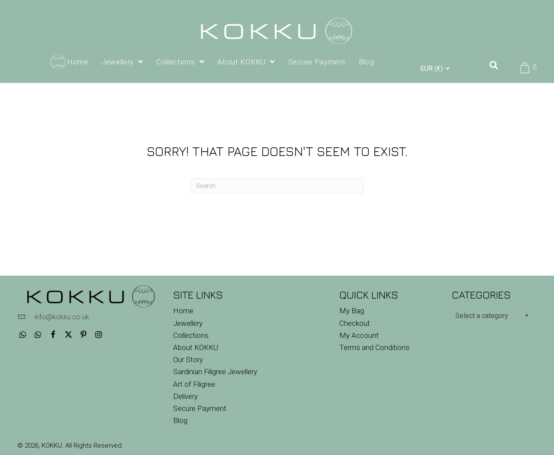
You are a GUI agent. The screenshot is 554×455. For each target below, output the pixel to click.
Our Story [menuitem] (188, 359)
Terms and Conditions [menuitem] (374, 347)
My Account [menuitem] (359, 335)
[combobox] (491, 315)
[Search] (277, 186)
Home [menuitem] (183, 310)
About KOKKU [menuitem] (195, 347)
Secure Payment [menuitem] (199, 408)
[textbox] (491, 315)
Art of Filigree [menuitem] (194, 384)
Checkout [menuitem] (354, 323)
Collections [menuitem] (191, 335)
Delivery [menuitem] (185, 396)
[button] (22, 334)
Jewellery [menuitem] (188, 323)
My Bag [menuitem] (351, 310)
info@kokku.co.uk (62, 317)
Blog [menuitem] (180, 420)
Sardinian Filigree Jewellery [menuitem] (215, 371)
